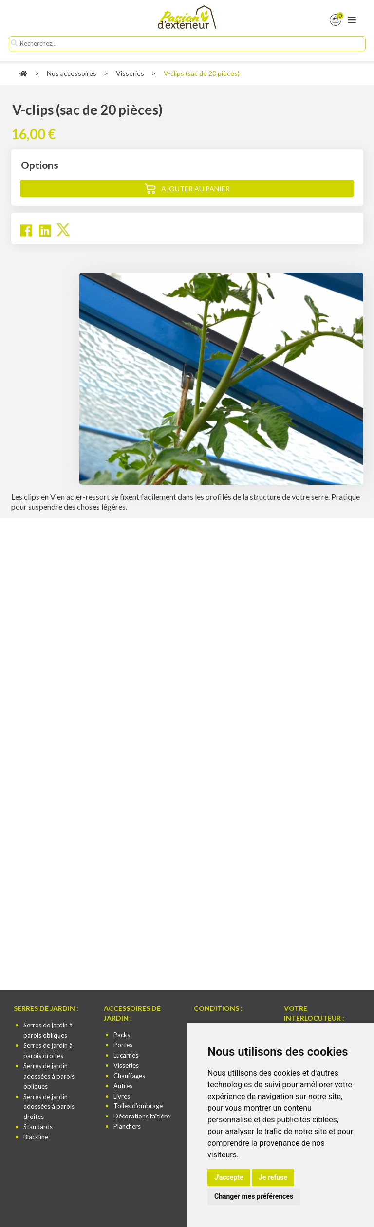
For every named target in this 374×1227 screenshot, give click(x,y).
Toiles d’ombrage (138, 1106)
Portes (122, 1045)
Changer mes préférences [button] (253, 1196)
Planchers (127, 1126)
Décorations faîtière (141, 1116)
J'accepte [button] (228, 1177)
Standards (38, 1127)
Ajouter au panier (195, 188)
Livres (121, 1096)
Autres (122, 1086)
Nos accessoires (71, 73)
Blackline (35, 1137)
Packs (121, 1035)
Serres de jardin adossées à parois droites (49, 1107)
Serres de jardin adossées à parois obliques (49, 1076)
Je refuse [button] (273, 1177)
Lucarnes (125, 1055)
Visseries (130, 73)
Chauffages (129, 1076)
